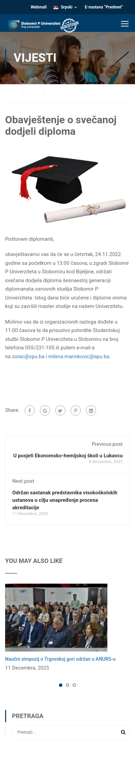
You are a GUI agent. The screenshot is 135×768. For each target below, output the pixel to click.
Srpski (63, 7)
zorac (28, 356)
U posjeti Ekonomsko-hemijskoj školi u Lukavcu (68, 456)
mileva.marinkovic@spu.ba (78, 356)
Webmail (39, 7)
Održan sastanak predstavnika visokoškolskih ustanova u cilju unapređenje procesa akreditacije (64, 500)
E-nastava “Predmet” (104, 7)
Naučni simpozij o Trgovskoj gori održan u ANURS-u (60, 659)
